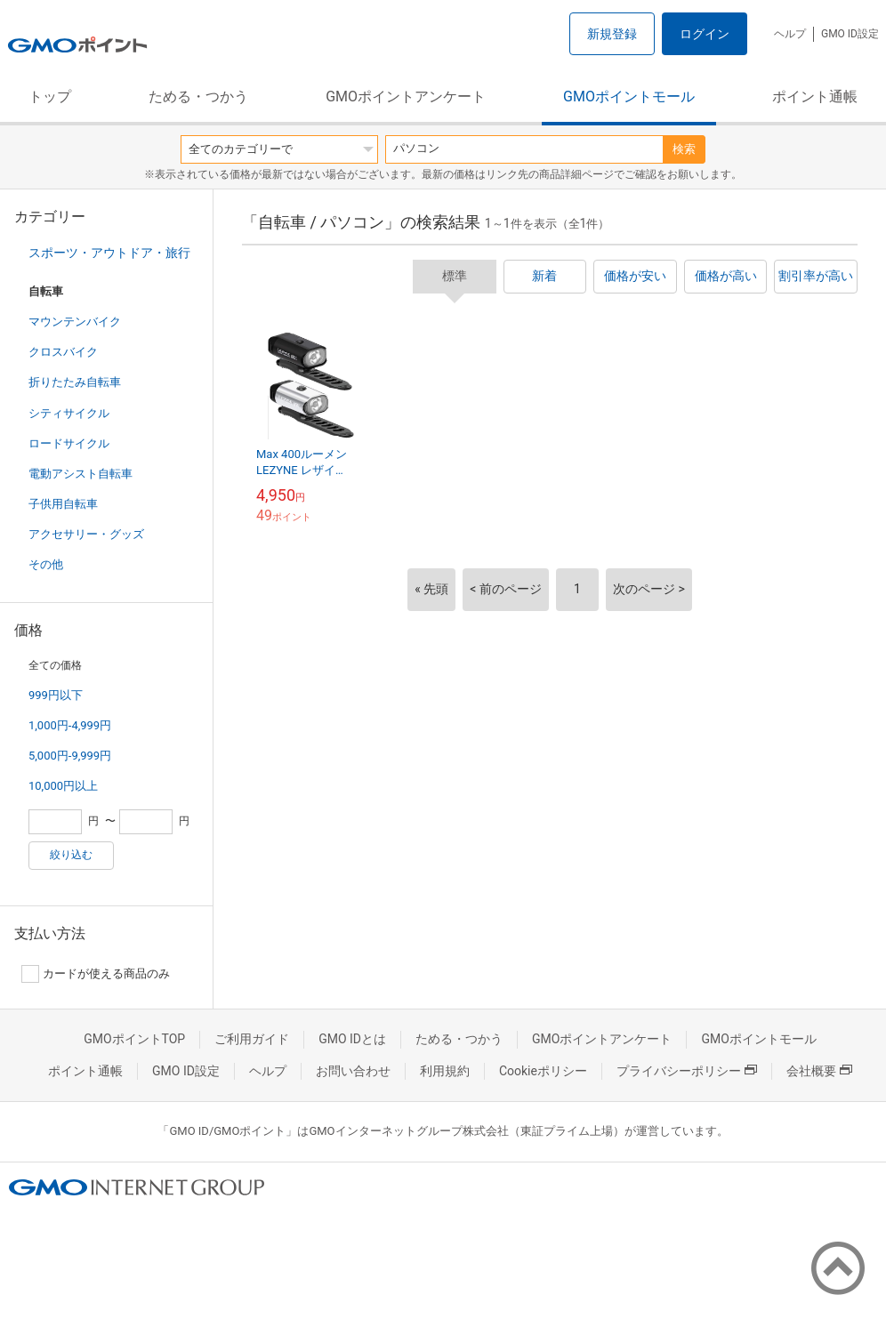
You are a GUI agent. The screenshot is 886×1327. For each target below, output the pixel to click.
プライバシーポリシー (686, 1071)
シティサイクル (68, 413)
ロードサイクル (68, 443)
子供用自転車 (63, 504)
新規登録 (612, 34)
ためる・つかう (198, 96)
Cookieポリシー (543, 1071)
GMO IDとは (352, 1039)
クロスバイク (63, 351)
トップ (49, 96)
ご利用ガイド (251, 1039)
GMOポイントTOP (134, 1039)
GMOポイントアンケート (406, 96)
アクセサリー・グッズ (86, 534)
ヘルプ (790, 34)
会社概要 (819, 1071)
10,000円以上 (63, 785)
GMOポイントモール (629, 96)
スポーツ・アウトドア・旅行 (109, 252)
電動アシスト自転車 (80, 473)
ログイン (704, 34)
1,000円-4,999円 (69, 725)
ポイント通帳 (815, 96)
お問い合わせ (353, 1071)
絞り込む (71, 854)
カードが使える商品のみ (95, 974)
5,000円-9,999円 (69, 755)
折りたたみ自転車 (74, 382)
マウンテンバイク (74, 321)
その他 (45, 564)
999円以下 (55, 695)
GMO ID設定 (850, 34)
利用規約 (445, 1071)
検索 (684, 149)
